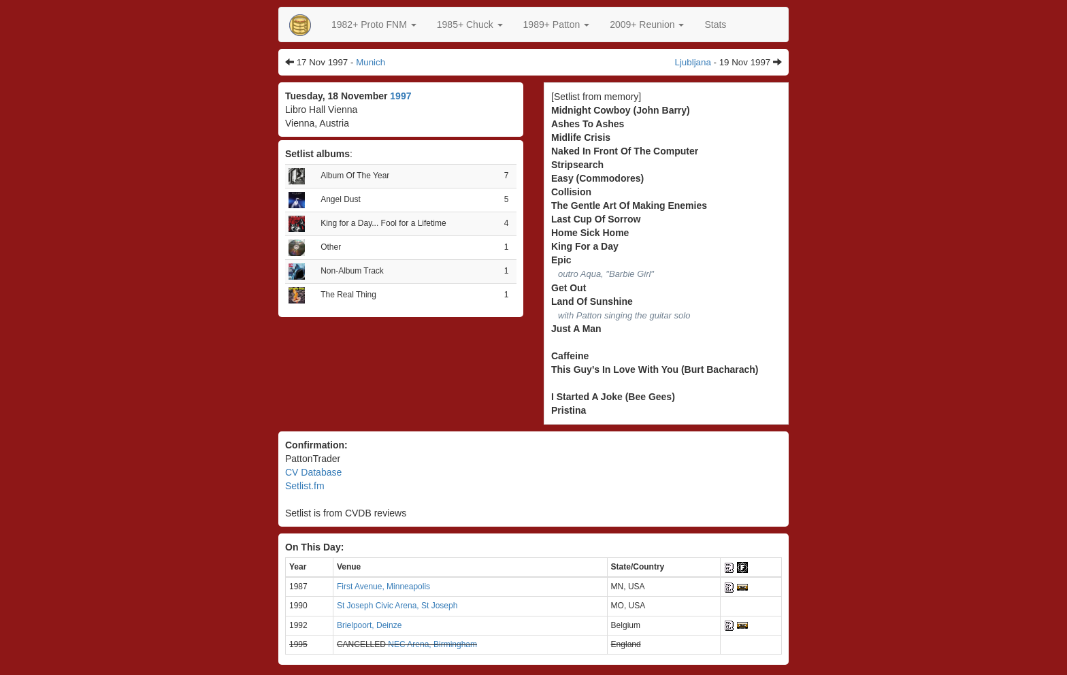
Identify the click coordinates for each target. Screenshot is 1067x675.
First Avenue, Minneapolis (383, 586)
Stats (715, 24)
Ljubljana (693, 62)
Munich (370, 62)
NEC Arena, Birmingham (432, 644)
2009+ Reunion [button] (647, 24)
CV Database (313, 472)
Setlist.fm (305, 485)
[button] (374, 24)
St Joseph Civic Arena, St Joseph (397, 605)
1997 (400, 95)
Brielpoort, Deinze (369, 625)
